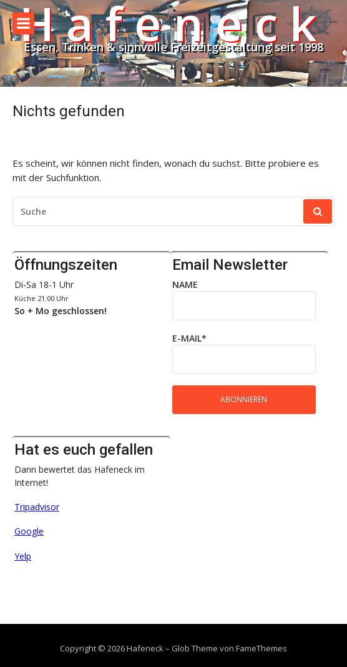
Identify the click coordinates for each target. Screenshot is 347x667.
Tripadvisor (36, 507)
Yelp (22, 556)
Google (29, 531)
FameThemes (261, 648)
